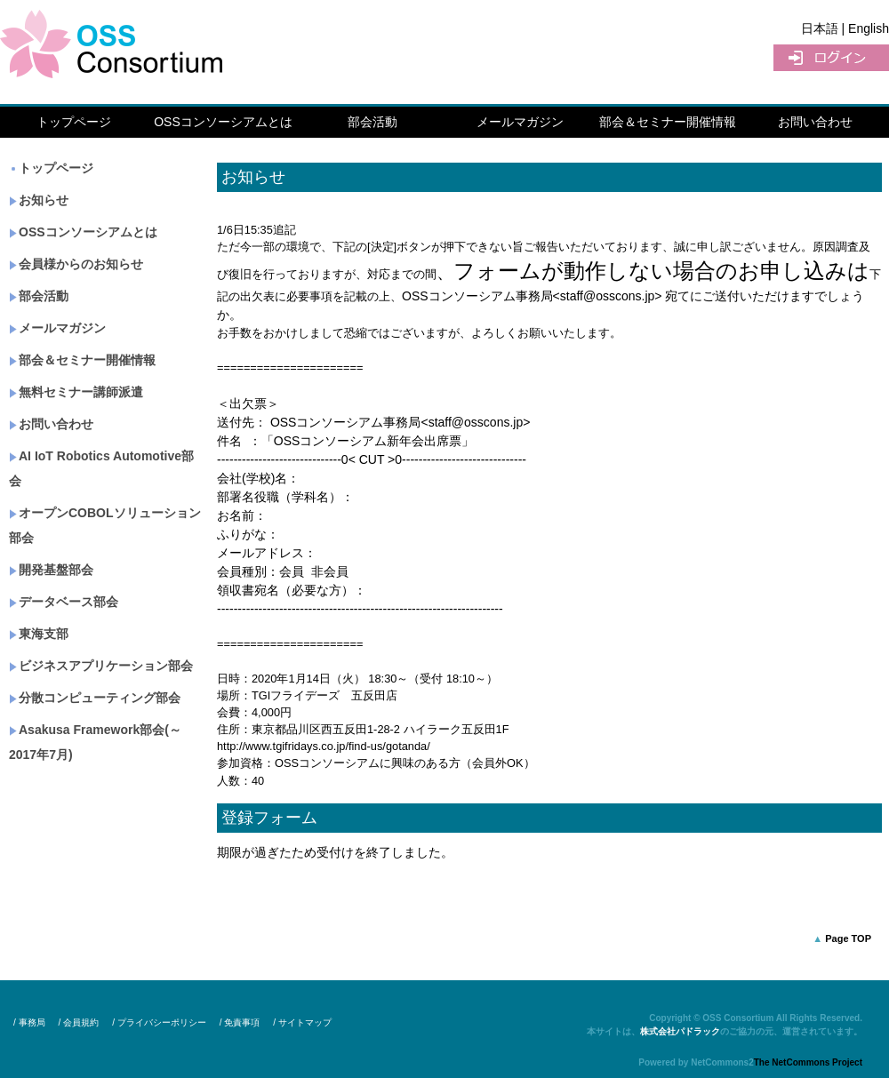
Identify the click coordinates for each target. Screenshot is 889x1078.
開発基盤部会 (51, 570)
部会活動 (372, 122)
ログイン (831, 57)
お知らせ (38, 200)
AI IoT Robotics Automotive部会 (101, 468)
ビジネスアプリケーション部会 (101, 666)
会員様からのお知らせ (76, 264)
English (868, 28)
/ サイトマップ (302, 1022)
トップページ (73, 122)
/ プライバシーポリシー (159, 1022)
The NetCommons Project (808, 1062)
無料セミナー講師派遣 (76, 392)
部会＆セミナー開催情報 (667, 122)
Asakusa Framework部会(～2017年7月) (95, 742)
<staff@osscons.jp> (607, 296)
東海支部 (38, 634)
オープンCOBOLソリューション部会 (105, 525)
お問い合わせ (815, 122)
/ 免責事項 (240, 1022)
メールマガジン (520, 122)
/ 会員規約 (79, 1022)
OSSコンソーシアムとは (223, 122)
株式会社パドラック (680, 1031)
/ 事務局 (29, 1022)
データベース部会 (63, 602)
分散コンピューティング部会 (94, 698)
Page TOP (848, 938)
